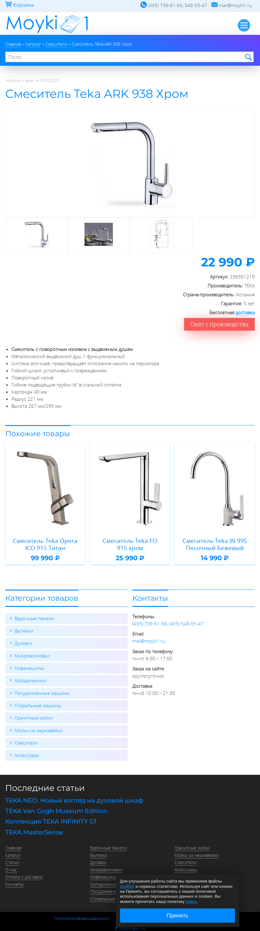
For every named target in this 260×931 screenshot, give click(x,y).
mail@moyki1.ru (148, 639)
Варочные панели (34, 617)
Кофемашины (29, 666)
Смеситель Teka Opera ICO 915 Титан (45, 543)
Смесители (26, 740)
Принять (177, 915)
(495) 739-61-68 (149, 622)
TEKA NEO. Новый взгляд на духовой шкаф (74, 797)
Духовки (23, 641)
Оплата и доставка (23, 872)
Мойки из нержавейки (38, 728)
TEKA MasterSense (34, 828)
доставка (245, 311)
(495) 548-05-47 (186, 622)
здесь (191, 901)
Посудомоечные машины (42, 691)
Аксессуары (26, 752)
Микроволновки (32, 654)
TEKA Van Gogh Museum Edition (56, 808)
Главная (13, 844)
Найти (247, 57)
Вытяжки (23, 629)
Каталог (13, 851)
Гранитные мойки (33, 715)
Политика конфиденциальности (81, 911)
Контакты (14, 878)
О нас (11, 864)
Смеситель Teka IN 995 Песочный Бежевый (215, 543)
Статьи (12, 858)
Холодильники (30, 678)
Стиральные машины (37, 703)
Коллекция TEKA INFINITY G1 (50, 818)
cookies (127, 886)
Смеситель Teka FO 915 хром (130, 543)
